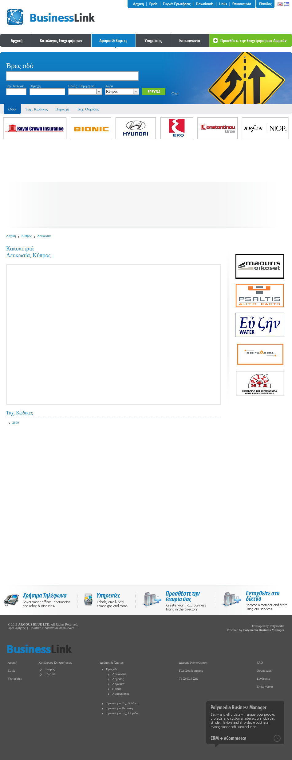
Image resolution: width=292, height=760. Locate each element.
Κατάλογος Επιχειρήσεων (55, 662)
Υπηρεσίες (15, 678)
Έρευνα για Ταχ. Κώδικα (122, 703)
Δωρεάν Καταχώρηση (193, 662)
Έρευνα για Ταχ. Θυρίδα (122, 713)
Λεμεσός (118, 679)
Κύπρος (27, 236)
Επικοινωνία (265, 686)
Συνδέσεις (263, 678)
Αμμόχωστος (120, 693)
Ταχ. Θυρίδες (87, 109)
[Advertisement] (146, 185)
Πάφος (116, 688)
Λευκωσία (44, 236)
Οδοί (12, 109)
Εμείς (11, 670)
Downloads (264, 670)
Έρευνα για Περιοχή (119, 708)
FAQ (260, 662)
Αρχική (11, 236)
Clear (175, 93)
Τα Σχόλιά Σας (188, 678)
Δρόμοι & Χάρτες (112, 662)
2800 (15, 422)
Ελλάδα (50, 674)
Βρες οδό (112, 669)
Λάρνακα (118, 684)
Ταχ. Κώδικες (37, 109)
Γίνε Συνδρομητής (191, 670)
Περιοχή (62, 109)
